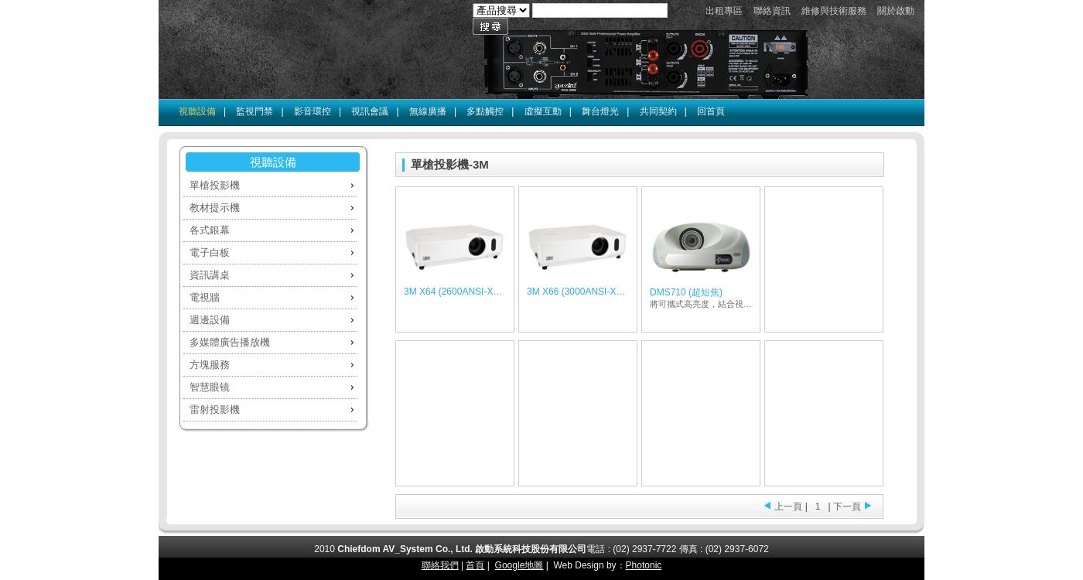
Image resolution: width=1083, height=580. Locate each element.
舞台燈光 (600, 111)
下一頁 (847, 506)
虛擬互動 (543, 111)
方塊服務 (210, 364)
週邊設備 (210, 320)
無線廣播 (427, 111)
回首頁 (711, 111)
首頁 (475, 565)
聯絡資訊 (772, 10)
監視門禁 (254, 111)
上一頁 (788, 506)
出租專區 (724, 10)
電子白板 (210, 252)
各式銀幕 (210, 230)
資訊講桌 (210, 275)
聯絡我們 (440, 565)
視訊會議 (369, 111)
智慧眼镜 (210, 387)
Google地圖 (519, 565)
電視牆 (205, 297)
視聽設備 (197, 111)
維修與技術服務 (833, 10)
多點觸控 (485, 111)
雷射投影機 (215, 409)
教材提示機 (215, 207)
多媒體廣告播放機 (230, 342)
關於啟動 (895, 10)
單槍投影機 (215, 185)
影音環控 (312, 111)
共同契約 (658, 111)
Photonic (644, 565)
